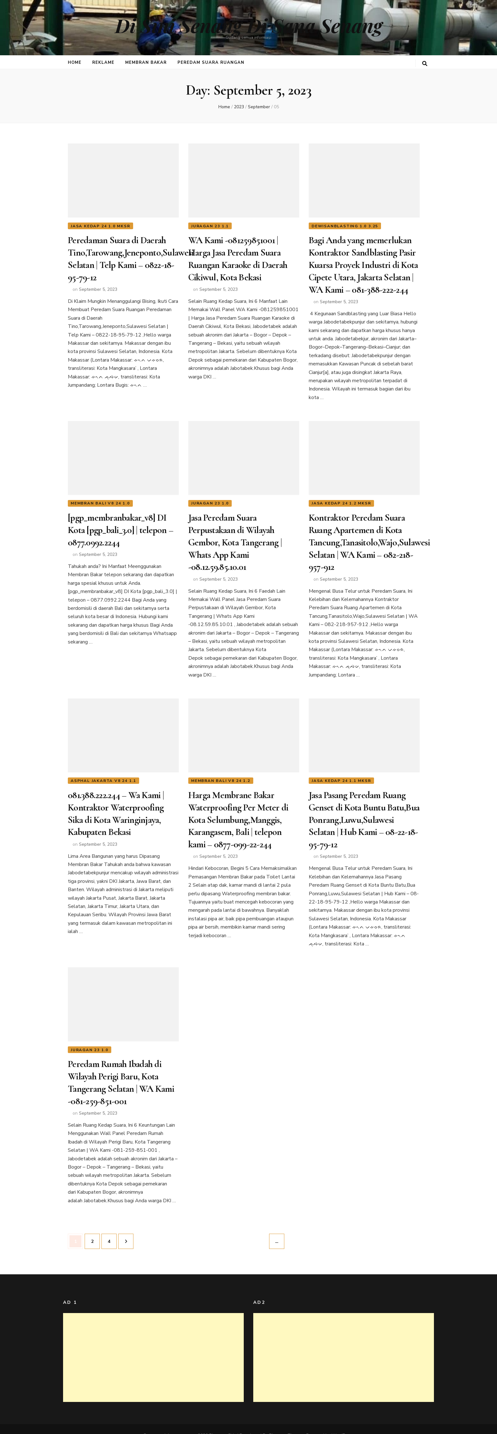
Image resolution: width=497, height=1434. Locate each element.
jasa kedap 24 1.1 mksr (341, 774)
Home (74, 62)
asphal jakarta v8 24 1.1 (103, 774)
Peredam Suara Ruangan (211, 62)
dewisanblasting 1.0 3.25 (345, 226)
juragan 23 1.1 (210, 226)
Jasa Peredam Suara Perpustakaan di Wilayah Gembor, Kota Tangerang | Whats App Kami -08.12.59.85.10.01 (235, 538)
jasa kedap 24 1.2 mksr (341, 500)
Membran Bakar (146, 62)
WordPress (343, 1423)
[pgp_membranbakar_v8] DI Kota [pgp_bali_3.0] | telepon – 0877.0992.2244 (120, 526)
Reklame (103, 62)
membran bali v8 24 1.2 (220, 774)
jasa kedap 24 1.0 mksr (100, 226)
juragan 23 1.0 (210, 500)
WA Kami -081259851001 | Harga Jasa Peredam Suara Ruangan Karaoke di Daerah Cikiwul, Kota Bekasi (237, 258)
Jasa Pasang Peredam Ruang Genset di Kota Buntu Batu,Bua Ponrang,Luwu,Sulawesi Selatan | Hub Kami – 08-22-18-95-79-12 (364, 812)
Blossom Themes (286, 1423)
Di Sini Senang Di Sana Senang (248, 25)
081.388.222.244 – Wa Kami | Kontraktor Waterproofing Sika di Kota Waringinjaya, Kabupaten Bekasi (116, 806)
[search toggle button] (424, 63)
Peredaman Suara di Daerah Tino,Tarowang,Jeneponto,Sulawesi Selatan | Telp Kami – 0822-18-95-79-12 (130, 258)
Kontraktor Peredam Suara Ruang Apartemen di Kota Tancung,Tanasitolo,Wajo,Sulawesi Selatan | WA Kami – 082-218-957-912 (369, 538)
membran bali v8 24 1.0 (100, 500)
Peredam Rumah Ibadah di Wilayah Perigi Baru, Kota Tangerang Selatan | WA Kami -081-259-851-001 (121, 1071)
